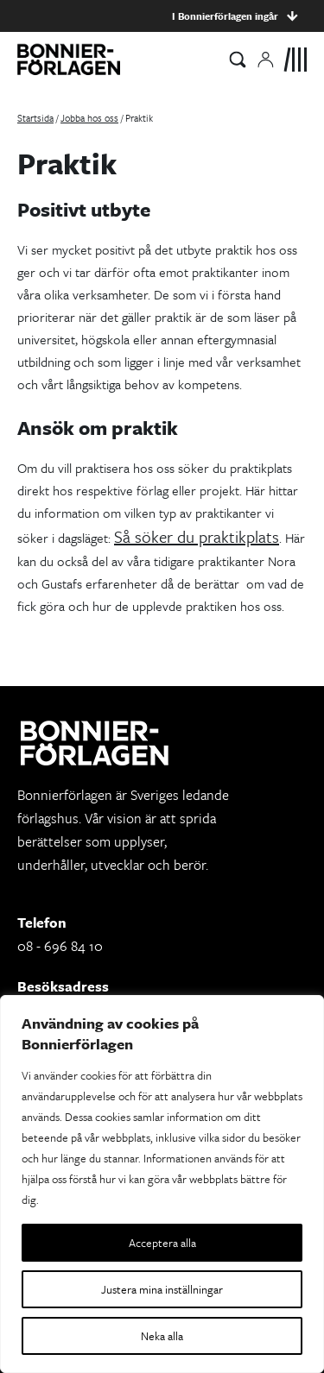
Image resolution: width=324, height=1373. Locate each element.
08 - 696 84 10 (60, 945)
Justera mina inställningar (162, 1289)
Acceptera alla (162, 1242)
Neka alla (162, 1336)
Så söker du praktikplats (196, 536)
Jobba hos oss (89, 117)
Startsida (35, 117)
